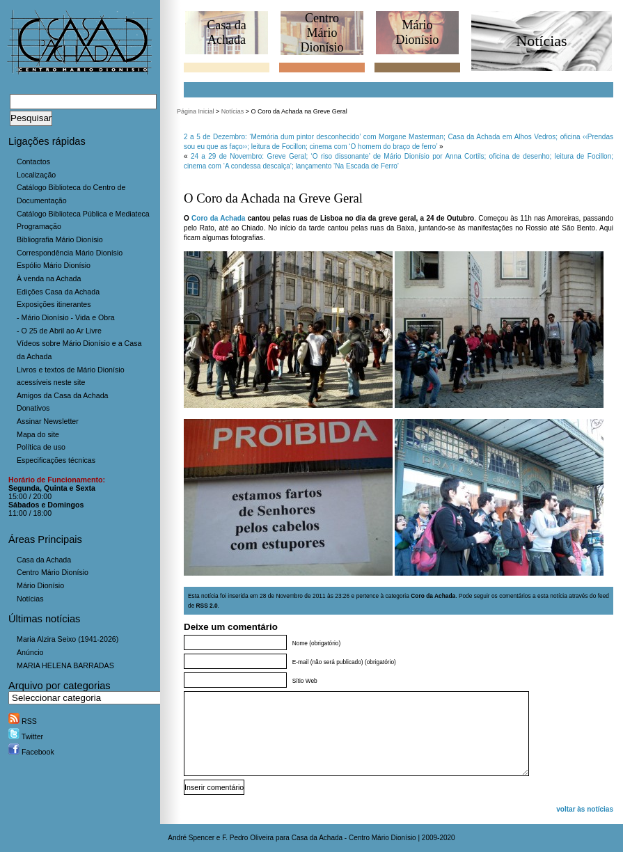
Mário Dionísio (40, 585)
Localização (36, 175)
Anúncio (30, 652)
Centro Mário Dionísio (52, 572)
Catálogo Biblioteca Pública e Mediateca (83, 214)
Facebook (31, 752)
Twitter (25, 736)
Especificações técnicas (56, 460)
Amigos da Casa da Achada (63, 395)
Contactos (33, 161)
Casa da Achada (44, 559)
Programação (39, 226)
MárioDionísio (417, 32)
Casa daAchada (226, 32)
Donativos (33, 408)
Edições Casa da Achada (58, 291)
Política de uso (41, 447)
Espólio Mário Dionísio (53, 265)
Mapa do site (38, 434)
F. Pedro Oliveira (248, 838)
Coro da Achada (218, 218)
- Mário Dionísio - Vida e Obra (66, 317)
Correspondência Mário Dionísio (70, 252)
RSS (22, 721)
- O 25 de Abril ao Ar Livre (59, 330)
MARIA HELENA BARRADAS (65, 665)
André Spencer (191, 838)
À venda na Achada (49, 278)
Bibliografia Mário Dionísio (60, 239)
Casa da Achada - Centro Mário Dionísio (354, 838)
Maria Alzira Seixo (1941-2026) (67, 639)
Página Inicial (195, 111)
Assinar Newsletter (48, 421)
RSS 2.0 (207, 605)
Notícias (30, 598)
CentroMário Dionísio (321, 32)
